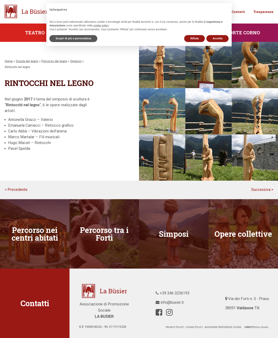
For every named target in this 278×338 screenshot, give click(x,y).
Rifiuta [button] (194, 38)
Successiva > (262, 189)
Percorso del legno (54, 61)
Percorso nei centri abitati (35, 234)
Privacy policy (175, 327)
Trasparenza (263, 17)
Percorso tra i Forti (104, 234)
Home (9, 61)
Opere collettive (243, 234)
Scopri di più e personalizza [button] (73, 38)
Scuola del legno (27, 61)
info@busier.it (172, 302)
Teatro (35, 33)
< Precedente (16, 189)
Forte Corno (243, 33)
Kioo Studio (261, 327)
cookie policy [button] (100, 25)
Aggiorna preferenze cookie (223, 327)
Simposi (75, 61)
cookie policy (194, 327)
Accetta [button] (217, 38)
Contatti (238, 17)
